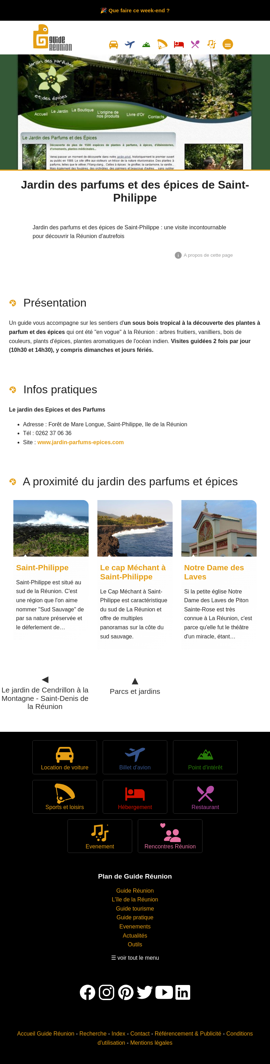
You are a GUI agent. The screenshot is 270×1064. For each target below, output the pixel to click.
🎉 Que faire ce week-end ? (134, 10)
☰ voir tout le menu (135, 958)
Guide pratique (135, 917)
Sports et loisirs (64, 796)
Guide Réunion (135, 891)
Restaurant (205, 796)
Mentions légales (151, 1043)
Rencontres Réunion (170, 835)
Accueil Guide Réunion (46, 1034)
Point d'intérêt (205, 756)
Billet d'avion (134, 756)
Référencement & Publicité (188, 1034)
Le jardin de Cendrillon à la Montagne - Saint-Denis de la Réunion (44, 693)
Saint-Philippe (42, 567)
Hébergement (135, 796)
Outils (135, 944)
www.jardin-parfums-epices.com (81, 442)
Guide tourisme (135, 909)
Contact (140, 1034)
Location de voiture (64, 756)
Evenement (100, 835)
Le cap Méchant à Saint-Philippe (133, 572)
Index (118, 1034)
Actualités (135, 936)
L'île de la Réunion (135, 899)
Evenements (135, 927)
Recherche (93, 1034)
